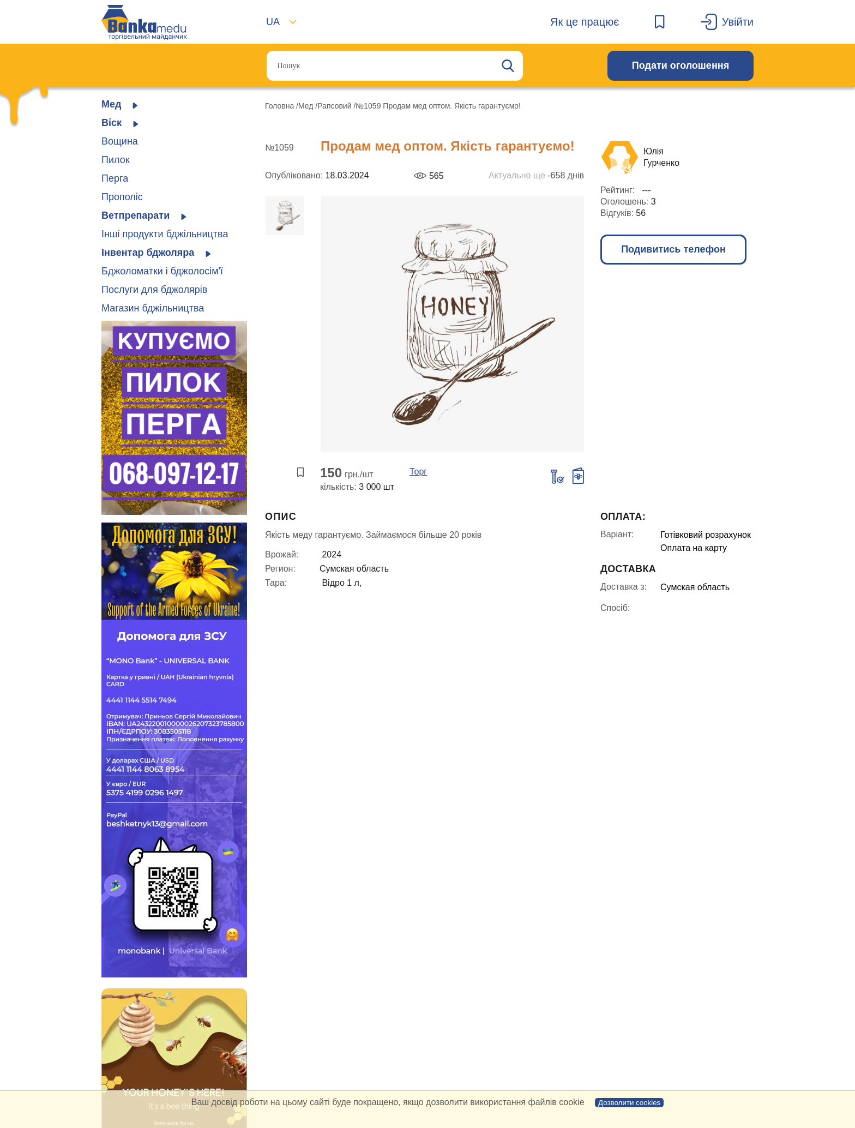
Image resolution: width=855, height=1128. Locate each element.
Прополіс (122, 196)
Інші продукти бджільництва (164, 234)
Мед (306, 105)
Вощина (119, 141)
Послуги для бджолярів (154, 289)
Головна (280, 105)
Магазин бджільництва (152, 308)
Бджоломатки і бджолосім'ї (162, 271)
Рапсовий (335, 105)
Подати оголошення (680, 65)
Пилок (115, 159)
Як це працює (584, 22)
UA (273, 21)
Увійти (738, 22)
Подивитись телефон (673, 249)
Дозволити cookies (629, 1103)
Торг (418, 471)
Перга (114, 178)
